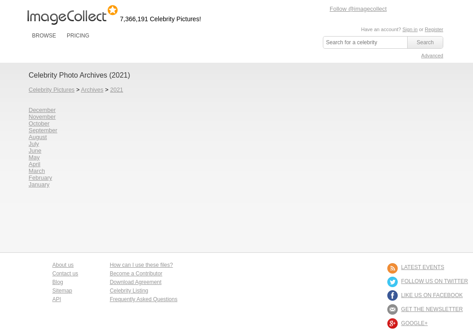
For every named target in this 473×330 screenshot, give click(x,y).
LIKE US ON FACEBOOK (432, 295)
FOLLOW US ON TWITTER (434, 281)
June (35, 150)
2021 (116, 89)
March (37, 170)
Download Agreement (135, 282)
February (40, 177)
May (34, 157)
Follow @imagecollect (358, 8)
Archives (92, 89)
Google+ (414, 323)
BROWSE (44, 36)
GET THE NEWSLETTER (432, 309)
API (56, 299)
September (43, 130)
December (42, 110)
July (34, 143)
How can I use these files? (141, 265)
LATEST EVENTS (423, 267)
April (35, 164)
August (38, 137)
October (39, 123)
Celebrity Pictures (52, 89)
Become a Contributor (136, 273)
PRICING (78, 36)
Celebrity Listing (129, 291)
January (39, 184)
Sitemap (62, 291)
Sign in (410, 29)
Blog (57, 282)
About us (62, 265)
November (42, 116)
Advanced (432, 55)
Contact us (65, 273)
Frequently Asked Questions (143, 299)
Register (434, 29)
